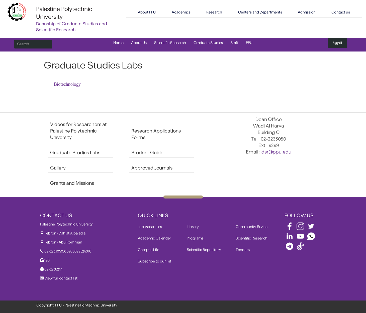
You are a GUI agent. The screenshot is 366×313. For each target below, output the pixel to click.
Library (193, 227)
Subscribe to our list (154, 261)
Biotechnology (67, 84)
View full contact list (60, 278)
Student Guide (147, 152)
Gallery (58, 168)
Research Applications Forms (156, 134)
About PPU (147, 12)
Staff (234, 43)
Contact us (340, 12)
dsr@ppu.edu (276, 152)
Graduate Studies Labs (75, 152)
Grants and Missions (72, 183)
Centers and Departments (260, 12)
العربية (337, 43)
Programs (195, 238)
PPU (249, 43)
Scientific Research (170, 43)
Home (118, 43)
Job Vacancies (150, 227)
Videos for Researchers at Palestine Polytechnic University (78, 131)
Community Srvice (251, 227)
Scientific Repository (204, 250)
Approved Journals (151, 168)
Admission (307, 12)
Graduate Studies (208, 43)
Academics (181, 12)
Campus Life (148, 250)
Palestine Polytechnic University (64, 13)
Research (214, 12)
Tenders (243, 250)
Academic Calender (154, 238)
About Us (139, 43)
